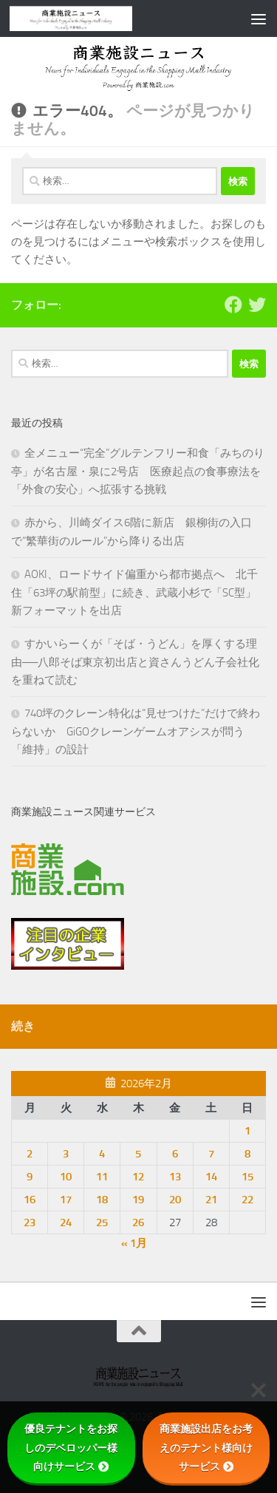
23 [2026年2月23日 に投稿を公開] (29, 1222)
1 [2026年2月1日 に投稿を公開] (247, 1130)
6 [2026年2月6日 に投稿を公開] (175, 1153)
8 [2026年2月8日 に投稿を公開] (247, 1153)
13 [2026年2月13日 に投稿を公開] (175, 1176)
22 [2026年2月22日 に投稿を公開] (247, 1199)
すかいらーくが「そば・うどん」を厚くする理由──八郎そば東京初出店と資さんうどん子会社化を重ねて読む (135, 662)
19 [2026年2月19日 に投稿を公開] (138, 1199)
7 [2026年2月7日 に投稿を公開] (211, 1153)
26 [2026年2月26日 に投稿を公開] (138, 1222)
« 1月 (134, 1243)
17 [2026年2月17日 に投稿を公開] (66, 1199)
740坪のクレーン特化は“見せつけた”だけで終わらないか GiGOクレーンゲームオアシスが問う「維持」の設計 (135, 731)
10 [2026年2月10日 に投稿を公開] (66, 1176)
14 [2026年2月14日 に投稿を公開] (211, 1176)
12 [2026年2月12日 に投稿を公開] (138, 1176)
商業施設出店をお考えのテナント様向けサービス (206, 1447)
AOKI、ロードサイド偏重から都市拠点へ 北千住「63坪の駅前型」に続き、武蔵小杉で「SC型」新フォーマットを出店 (134, 592)
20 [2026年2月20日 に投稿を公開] (175, 1199)
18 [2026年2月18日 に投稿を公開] (102, 1199)
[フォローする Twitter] (257, 304)
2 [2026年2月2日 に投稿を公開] (30, 1153)
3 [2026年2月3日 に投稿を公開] (66, 1153)
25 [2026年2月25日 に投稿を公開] (102, 1222)
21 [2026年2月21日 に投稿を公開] (211, 1199)
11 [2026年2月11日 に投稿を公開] (102, 1176)
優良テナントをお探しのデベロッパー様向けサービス (70, 1447)
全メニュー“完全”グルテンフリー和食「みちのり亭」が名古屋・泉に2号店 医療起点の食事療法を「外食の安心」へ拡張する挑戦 (137, 471)
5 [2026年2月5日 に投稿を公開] (138, 1153)
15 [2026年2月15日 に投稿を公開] (247, 1176)
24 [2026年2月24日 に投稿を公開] (66, 1222)
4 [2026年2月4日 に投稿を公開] (102, 1153)
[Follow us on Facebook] (233, 304)
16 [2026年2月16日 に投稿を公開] (29, 1199)
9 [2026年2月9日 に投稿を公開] (30, 1176)
